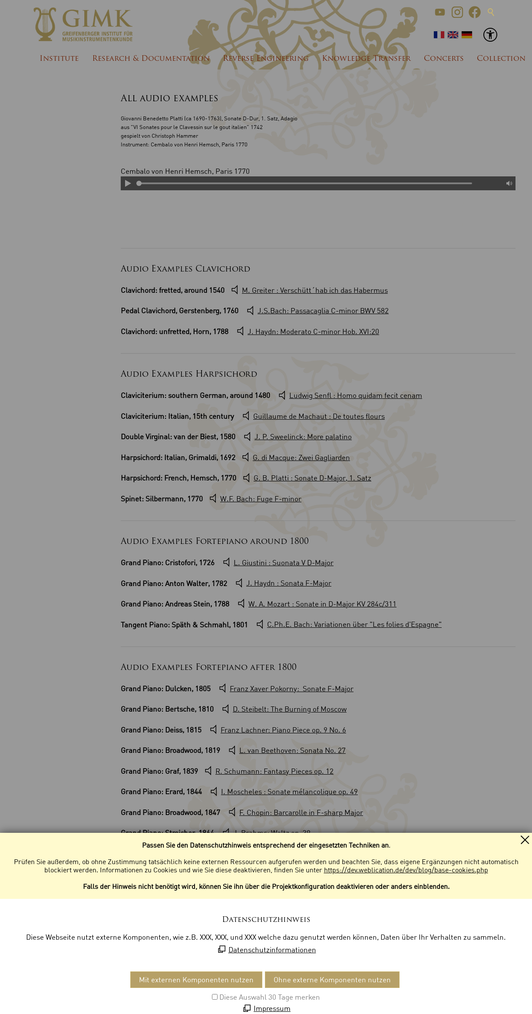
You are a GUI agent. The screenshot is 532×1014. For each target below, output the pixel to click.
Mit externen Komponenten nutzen (196, 979)
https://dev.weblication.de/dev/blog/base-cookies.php (406, 869)
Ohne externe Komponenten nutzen (332, 979)
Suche (491, 12)
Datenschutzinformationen (272, 949)
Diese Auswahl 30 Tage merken (269, 996)
